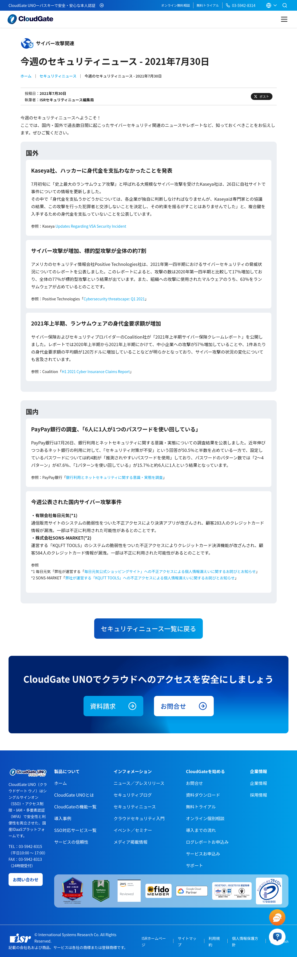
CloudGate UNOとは (74, 795)
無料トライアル (208, 5)
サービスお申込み (203, 853)
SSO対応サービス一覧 (75, 830)
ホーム (26, 76)
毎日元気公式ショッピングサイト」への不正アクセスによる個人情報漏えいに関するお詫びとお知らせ (170, 571)
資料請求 (113, 706)
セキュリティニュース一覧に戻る (148, 628)
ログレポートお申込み (207, 842)
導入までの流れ (201, 830)
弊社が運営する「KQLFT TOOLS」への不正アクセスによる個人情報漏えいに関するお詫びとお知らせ (150, 577)
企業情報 (258, 783)
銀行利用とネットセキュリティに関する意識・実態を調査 (114, 477)
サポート (194, 865)
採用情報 (258, 795)
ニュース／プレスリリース (139, 783)
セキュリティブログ (133, 795)
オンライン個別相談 (205, 818)
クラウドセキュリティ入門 (139, 818)
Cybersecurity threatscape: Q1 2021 (114, 298)
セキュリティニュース (57, 76)
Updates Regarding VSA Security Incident (91, 226)
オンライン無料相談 (175, 5)
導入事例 (62, 818)
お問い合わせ (25, 879)
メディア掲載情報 (131, 842)
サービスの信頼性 (71, 842)
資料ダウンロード (203, 795)
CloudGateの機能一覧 (75, 806)
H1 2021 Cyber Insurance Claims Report (96, 371)
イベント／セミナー (133, 830)
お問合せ (184, 706)
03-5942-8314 (240, 5)
